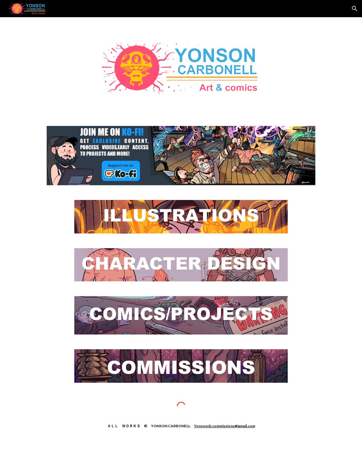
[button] (354, 8)
